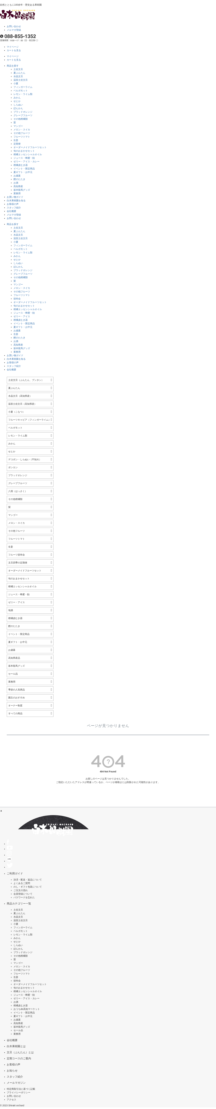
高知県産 (18, 186)
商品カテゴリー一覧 (19, 903)
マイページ (13, 46)
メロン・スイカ (22, 129)
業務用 (17, 193)
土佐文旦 (18, 69)
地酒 (10, 610)
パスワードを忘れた (24, 897)
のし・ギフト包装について (28, 886)
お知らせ (12, 1070)
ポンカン (13, 467)
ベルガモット (21, 90)
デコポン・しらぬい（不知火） (24, 459)
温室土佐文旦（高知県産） (22, 403)
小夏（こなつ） (16, 411)
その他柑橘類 (21, 119)
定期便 (17, 143)
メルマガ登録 (14, 30)
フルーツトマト (22, 136)
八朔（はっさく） (17, 491)
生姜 (16, 140)
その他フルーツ (22, 133)
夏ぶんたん (19, 72)
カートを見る (14, 50)
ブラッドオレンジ (23, 111)
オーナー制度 (15, 705)
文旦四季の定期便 (17, 562)
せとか (17, 101)
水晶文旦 (18, 76)
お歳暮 (17, 175)
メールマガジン (16, 1082)
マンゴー (18, 126)
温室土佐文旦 (21, 80)
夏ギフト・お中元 (23, 172)
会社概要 (11, 211)
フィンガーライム (23, 87)
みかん (17, 97)
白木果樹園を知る (16, 200)
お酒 (16, 182)
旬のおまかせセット (24, 150)
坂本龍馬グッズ (22, 189)
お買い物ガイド (15, 197)
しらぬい (18, 104)
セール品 (13, 673)
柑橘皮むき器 (21, 165)
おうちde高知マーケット (27, 1009)
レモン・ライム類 (23, 94)
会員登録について (23, 893)
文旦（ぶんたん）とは (20, 1052)
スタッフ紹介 (14, 207)
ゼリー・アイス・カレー (26, 161)
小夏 (16, 83)
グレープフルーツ (23, 115)
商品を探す (13, 65)
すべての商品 (15, 713)
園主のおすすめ (16, 697)
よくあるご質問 (22, 883)
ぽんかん (18, 108)
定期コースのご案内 (19, 1058)
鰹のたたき (19, 179)
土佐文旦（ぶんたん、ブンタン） (26, 380)
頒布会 (17, 298)
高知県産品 (14, 658)
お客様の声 (13, 204)
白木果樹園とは (16, 1046)
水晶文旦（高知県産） (20, 396)
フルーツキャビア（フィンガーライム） (29, 419)
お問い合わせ (14, 26)
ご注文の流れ (21, 890)
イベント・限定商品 (24, 168)
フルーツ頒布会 (16, 554)
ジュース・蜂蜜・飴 (24, 158)
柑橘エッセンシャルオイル (28, 154)
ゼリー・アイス (22, 316)
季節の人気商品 (16, 689)
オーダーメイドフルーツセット (30, 147)
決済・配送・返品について (28, 879)
